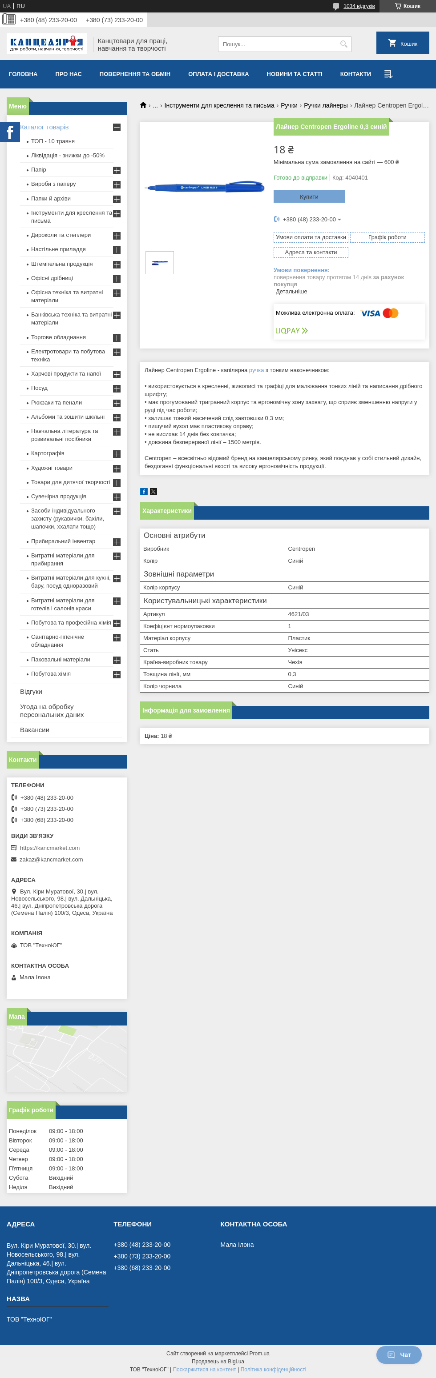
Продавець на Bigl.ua (218, 1361)
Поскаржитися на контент (204, 1369)
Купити (309, 196)
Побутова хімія (51, 673)
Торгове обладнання (58, 337)
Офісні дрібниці (52, 278)
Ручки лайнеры (326, 105)
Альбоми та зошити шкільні (68, 416)
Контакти (355, 74)
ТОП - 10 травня (53, 141)
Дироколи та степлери (61, 235)
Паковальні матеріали (60, 659)
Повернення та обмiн (135, 74)
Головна (23, 74)
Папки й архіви (51, 198)
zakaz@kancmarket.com (51, 859)
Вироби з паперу (53, 183)
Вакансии (34, 729)
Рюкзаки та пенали (56, 402)
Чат (399, 1355)
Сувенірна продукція (58, 496)
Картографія (48, 453)
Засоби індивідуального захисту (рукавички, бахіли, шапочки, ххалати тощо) (67, 518)
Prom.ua (260, 1353)
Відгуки (31, 691)
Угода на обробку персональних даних (52, 710)
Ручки (289, 105)
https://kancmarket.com (50, 848)
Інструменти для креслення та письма (220, 105)
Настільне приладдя (58, 249)
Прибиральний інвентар (63, 541)
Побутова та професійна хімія (71, 622)
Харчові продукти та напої (66, 373)
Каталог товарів (44, 127)
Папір (38, 169)
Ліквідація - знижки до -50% (68, 155)
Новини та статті (295, 74)
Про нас (68, 74)
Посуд (39, 388)
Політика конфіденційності (274, 1369)
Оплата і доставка (218, 74)
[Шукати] (343, 44)
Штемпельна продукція (62, 263)
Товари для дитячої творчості (70, 482)
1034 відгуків (359, 6)
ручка (256, 370)
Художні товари (52, 468)
